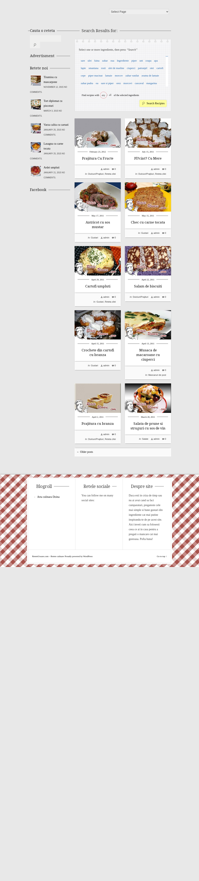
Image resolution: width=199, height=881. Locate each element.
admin (106, 169)
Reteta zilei (110, 174)
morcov (119, 75)
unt (141, 60)
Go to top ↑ (162, 870)
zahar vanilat (132, 75)
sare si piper (107, 83)
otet (152, 68)
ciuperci (131, 68)
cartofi (159, 68)
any (103, 95)
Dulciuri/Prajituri (96, 174)
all (110, 95)
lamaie (108, 75)
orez (118, 83)
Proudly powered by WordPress (79, 870)
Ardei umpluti (51, 161)
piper (134, 60)
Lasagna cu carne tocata (53, 140)
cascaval (139, 83)
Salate (95, 749)
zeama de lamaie (150, 75)
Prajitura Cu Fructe (97, 158)
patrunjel (142, 68)
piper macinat (95, 75)
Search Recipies (156, 103)
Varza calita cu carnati (56, 118)
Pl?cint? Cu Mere (97, 222)
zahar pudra (87, 83)
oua (112, 60)
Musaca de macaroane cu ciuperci (98, 601)
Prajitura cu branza (98, 670)
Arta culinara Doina (48, 810)
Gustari (94, 302)
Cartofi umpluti (97, 409)
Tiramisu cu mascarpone (50, 73)
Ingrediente (123, 60)
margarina (151, 83)
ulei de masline (116, 68)
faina (97, 60)
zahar (105, 60)
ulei (90, 60)
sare (83, 60)
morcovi (127, 83)
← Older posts (85, 765)
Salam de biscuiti (98, 473)
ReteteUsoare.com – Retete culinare (59, 12)
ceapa (149, 60)
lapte (83, 68)
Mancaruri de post (107, 621)
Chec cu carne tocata (98, 350)
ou (97, 83)
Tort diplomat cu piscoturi (53, 97)
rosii (103, 68)
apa (156, 60)
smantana (93, 68)
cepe (83, 75)
